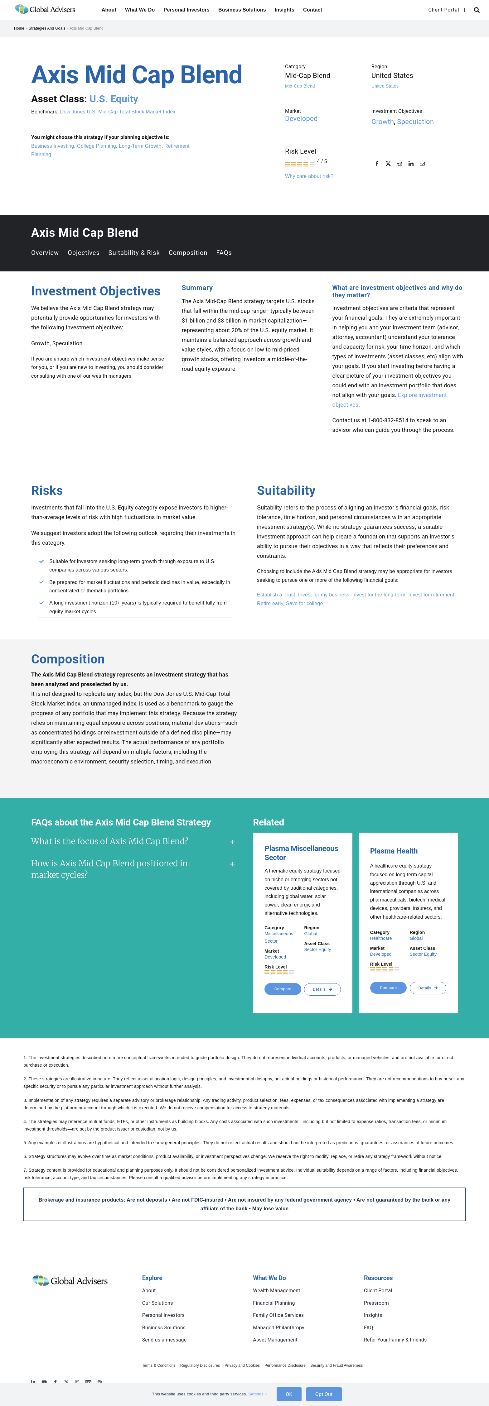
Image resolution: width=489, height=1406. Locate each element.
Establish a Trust (276, 594)
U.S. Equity (114, 99)
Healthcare (381, 938)
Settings (257, 1394)
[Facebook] (377, 164)
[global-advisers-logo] (45, 4)
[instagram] (77, 1382)
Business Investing (52, 146)
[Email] (422, 164)
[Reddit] (399, 164)
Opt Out (324, 1394)
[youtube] (44, 1382)
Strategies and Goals (47, 28)
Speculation (415, 122)
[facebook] (55, 1382)
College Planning (96, 146)
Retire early (270, 603)
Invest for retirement (431, 594)
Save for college (304, 603)
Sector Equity (317, 949)
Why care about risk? (309, 176)
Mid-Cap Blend (300, 86)
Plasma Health (394, 851)
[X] (388, 164)
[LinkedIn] (411, 164)
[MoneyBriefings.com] (88, 1382)
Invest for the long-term (378, 594)
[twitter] (66, 1382)
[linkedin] (33, 1382)
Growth (382, 122)
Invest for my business (323, 594)
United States (385, 86)
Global (310, 933)
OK (289, 1394)
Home (19, 28)
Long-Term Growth (140, 146)
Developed (301, 118)
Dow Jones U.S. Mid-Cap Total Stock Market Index (117, 111)
